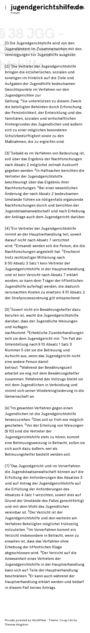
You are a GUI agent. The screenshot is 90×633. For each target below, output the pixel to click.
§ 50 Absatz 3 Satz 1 (22, 263)
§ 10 (9, 431)
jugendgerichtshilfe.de (47, 7)
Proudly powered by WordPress (26, 620)
